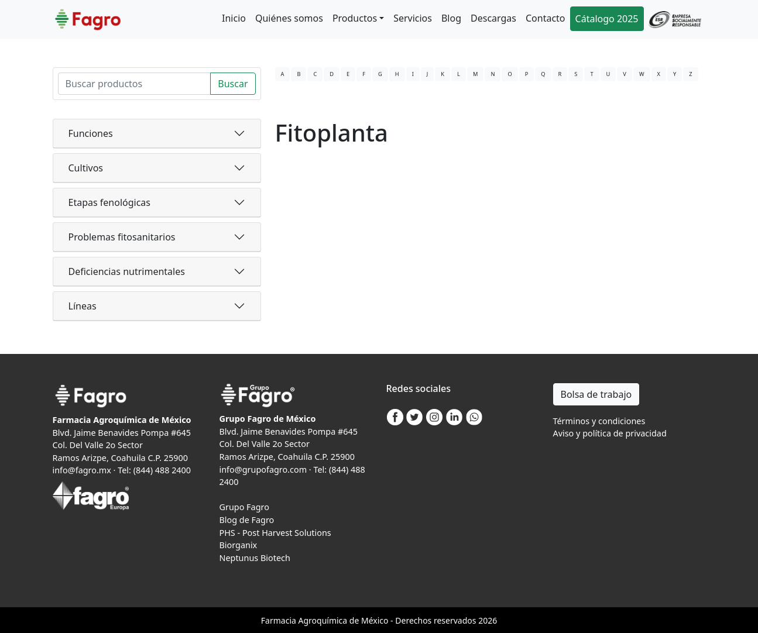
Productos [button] (354, 18)
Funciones (90, 133)
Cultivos (86, 167)
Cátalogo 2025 (607, 18)
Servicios (412, 18)
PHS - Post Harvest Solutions (275, 532)
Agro (307, 620)
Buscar (233, 83)
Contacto (545, 18)
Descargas (493, 18)
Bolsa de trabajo (596, 394)
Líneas (82, 306)
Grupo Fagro (244, 506)
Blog (451, 18)
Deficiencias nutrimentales (126, 271)
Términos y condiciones (599, 420)
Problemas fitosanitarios (122, 237)
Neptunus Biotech (254, 557)
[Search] (134, 84)
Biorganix (238, 545)
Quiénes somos (289, 18)
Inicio (234, 18)
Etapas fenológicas (109, 202)
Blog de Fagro (247, 519)
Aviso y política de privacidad (610, 433)
